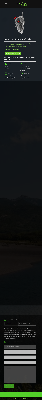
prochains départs (10, 77)
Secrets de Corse (17, 38)
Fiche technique (13, 53)
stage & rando (24, 77)
